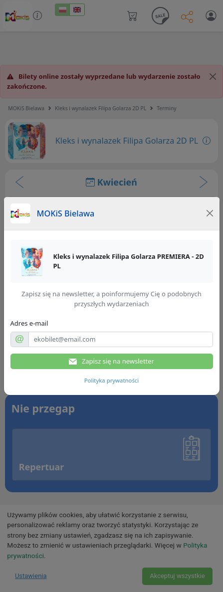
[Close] (209, 213)
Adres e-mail (29, 323)
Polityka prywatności (111, 380)
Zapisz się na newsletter (111, 361)
